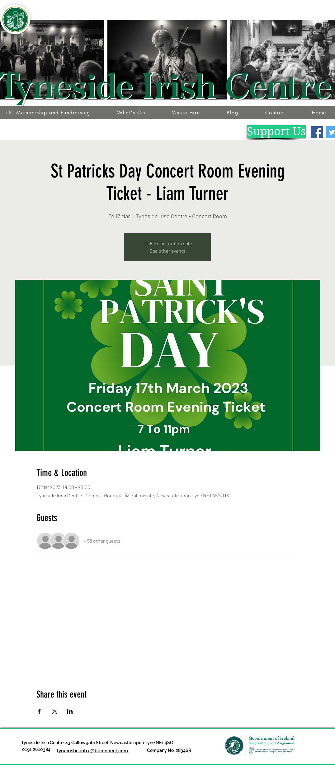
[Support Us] (276, 131)
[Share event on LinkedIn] (70, 711)
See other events (168, 251)
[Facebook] (317, 132)
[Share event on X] (55, 711)
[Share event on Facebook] (39, 711)
